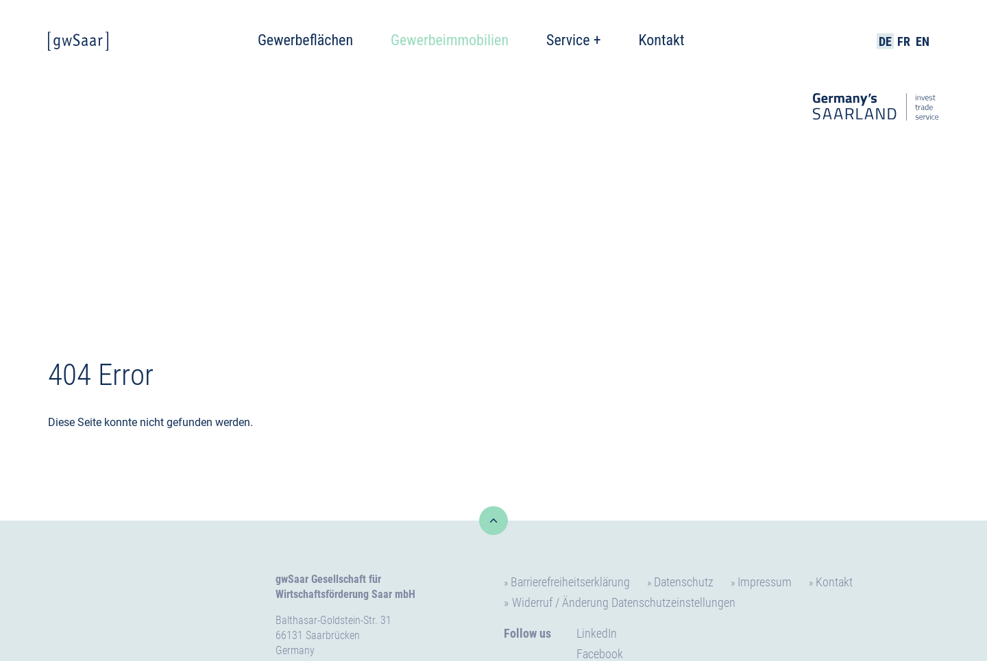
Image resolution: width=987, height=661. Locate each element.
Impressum (765, 582)
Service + (573, 40)
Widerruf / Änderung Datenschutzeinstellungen (623, 602)
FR (903, 41)
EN (922, 41)
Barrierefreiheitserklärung (570, 582)
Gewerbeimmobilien (450, 40)
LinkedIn (596, 633)
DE (885, 41)
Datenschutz (684, 582)
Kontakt (662, 40)
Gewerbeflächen (305, 40)
